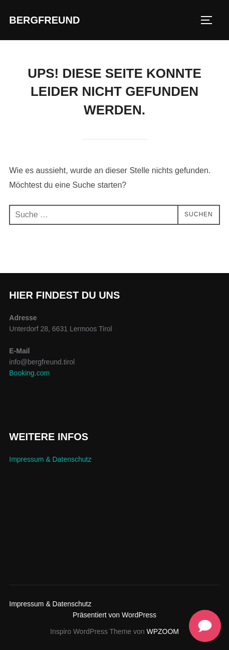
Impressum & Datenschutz (50, 459)
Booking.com (29, 373)
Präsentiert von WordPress (114, 615)
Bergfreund (44, 20)
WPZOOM (162, 631)
